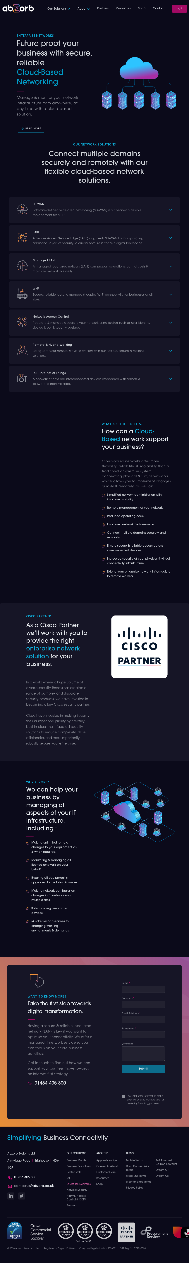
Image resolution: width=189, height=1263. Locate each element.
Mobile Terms (134, 1160)
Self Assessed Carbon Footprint (166, 1162)
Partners (103, 8)
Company (128, 998)
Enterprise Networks (79, 1184)
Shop (141, 8)
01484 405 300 (50, 1083)
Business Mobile (76, 1160)
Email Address (131, 1013)
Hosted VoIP (74, 1172)
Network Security (77, 1190)
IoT (68, 1178)
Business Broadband (79, 1166)
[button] (59, 9)
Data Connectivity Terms (137, 1168)
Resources (123, 8)
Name (126, 983)
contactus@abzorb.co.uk (34, 1186)
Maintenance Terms (138, 1182)
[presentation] (150, 1084)
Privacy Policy (134, 1188)
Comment (128, 1043)
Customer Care (106, 1172)
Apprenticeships (106, 1160)
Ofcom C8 (162, 1176)
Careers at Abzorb (107, 1166)
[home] (18, 8)
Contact (158, 8)
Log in (179, 8)
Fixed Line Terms (136, 1176)
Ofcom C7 (162, 1170)
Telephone (129, 1028)
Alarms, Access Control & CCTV (76, 1198)
